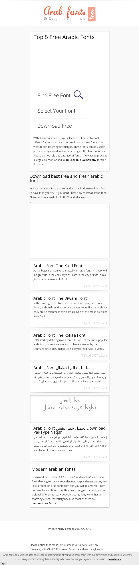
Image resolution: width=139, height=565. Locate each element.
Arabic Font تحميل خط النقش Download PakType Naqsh (69, 430)
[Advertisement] (60, 65)
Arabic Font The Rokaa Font (59, 335)
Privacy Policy (56, 528)
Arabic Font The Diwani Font (60, 298)
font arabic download (93, 286)
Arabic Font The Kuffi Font (57, 265)
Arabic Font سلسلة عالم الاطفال (61, 367)
